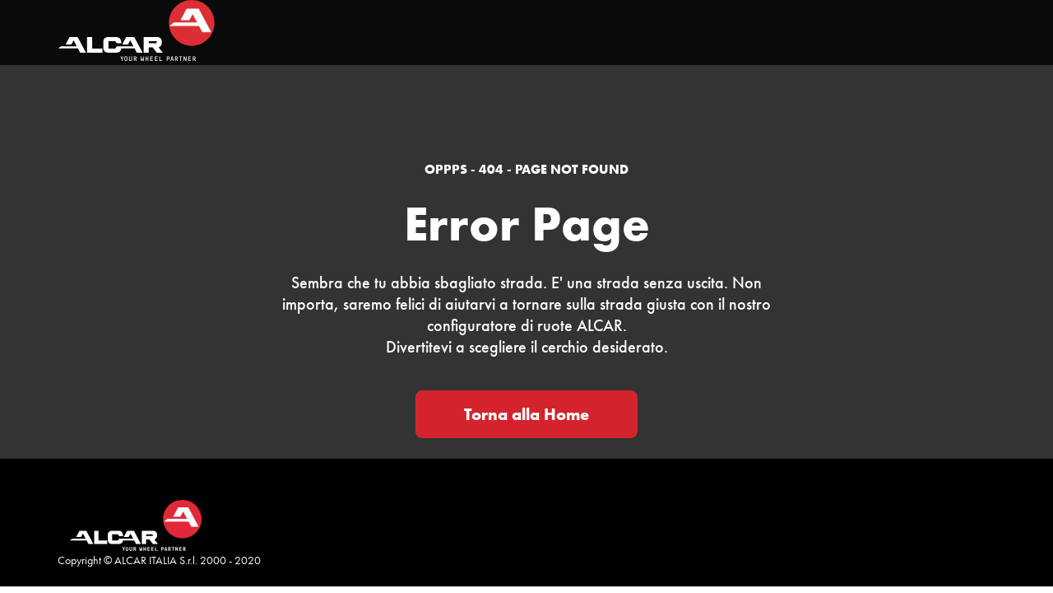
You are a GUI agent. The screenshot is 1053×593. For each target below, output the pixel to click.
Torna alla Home (526, 414)
